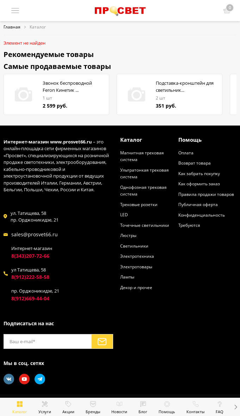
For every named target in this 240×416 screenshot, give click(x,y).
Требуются (189, 225)
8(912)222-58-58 (30, 277)
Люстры (128, 235)
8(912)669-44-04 (30, 298)
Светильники (134, 246)
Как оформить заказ (199, 183)
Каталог (131, 139)
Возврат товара (194, 163)
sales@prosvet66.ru (34, 234)
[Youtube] (24, 379)
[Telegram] (40, 379)
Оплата (185, 152)
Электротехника (137, 256)
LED (124, 214)
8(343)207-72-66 (30, 255)
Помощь (190, 139)
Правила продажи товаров (206, 194)
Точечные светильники (144, 225)
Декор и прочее (136, 287)
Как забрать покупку (199, 173)
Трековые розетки (139, 204)
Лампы (127, 277)
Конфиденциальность (201, 215)
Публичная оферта (198, 204)
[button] (235, 407)
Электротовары (136, 266)
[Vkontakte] (9, 379)
